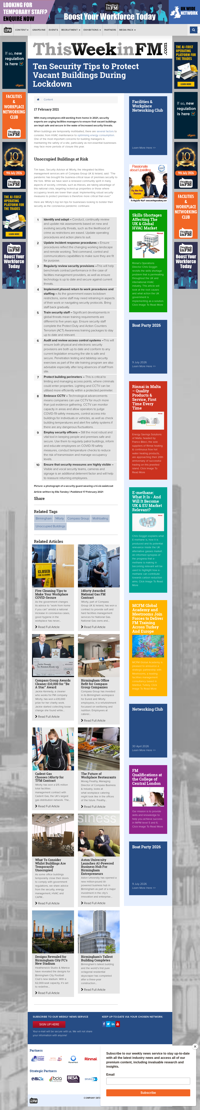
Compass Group (78, 518)
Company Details (94, 1098)
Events (53, 30)
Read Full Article (47, 627)
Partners (110, 30)
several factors (105, 131)
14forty (59, 518)
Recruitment (70, 30)
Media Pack (127, 30)
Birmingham (44, 518)
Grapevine (39, 30)
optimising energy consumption (96, 135)
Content (22, 30)
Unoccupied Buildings (50, 526)
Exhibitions (92, 30)
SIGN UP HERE (49, 1024)
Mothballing (100, 518)
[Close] (195, 1046)
